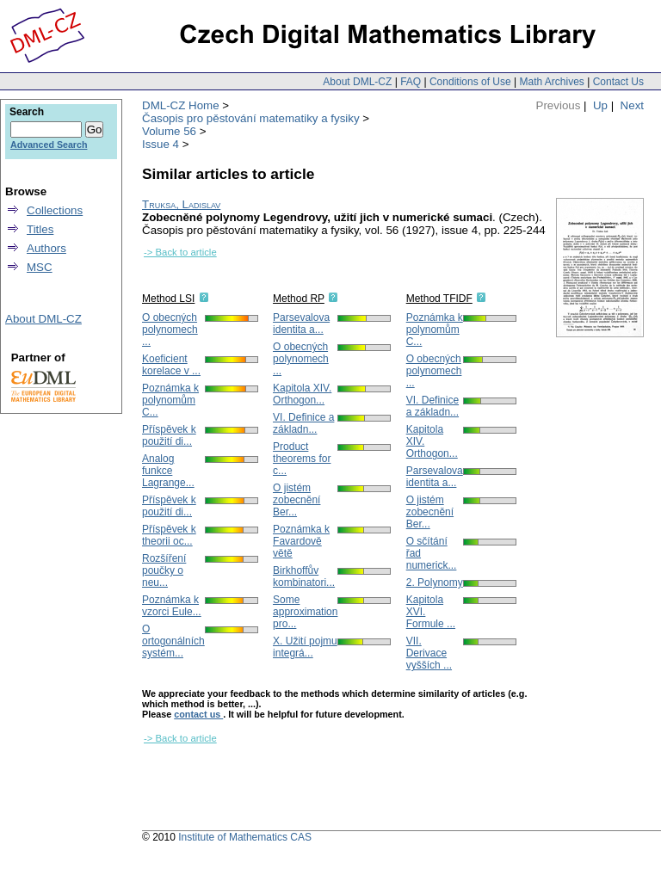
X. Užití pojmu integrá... (305, 647)
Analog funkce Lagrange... (168, 471)
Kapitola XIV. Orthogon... (302, 394)
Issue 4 (160, 144)
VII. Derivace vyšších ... (429, 653)
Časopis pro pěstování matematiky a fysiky (251, 118)
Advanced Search (48, 144)
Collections (55, 210)
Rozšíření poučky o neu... (164, 570)
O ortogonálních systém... (173, 641)
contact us (198, 714)
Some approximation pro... (305, 612)
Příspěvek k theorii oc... (169, 535)
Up (600, 105)
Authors (46, 248)
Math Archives (551, 82)
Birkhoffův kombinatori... (304, 576)
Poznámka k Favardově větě (301, 541)
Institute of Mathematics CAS (245, 837)
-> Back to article (180, 252)
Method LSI (168, 299)
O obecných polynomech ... (170, 329)
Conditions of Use (470, 82)
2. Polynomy (434, 582)
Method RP (298, 299)
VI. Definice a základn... (303, 423)
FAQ (410, 82)
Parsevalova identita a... (301, 323)
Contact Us (618, 82)
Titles (40, 229)
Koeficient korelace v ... (171, 365)
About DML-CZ (357, 82)
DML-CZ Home (180, 105)
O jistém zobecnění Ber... (296, 500)
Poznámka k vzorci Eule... (171, 606)
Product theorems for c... (301, 459)
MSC (40, 267)
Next (632, 105)
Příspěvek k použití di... (169, 435)
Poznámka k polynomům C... (170, 400)
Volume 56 (169, 131)
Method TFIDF (439, 299)
